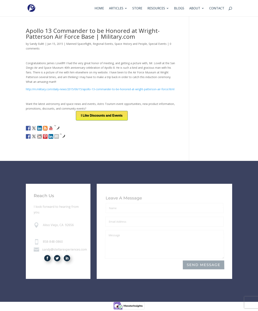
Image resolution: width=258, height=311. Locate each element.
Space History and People (131, 44)
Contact (216, 8)
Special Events (158, 44)
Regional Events (103, 44)
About (194, 8)
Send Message (203, 265)
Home (99, 8)
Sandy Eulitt (37, 44)
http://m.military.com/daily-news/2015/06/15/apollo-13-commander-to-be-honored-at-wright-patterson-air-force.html (100, 89)
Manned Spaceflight (78, 44)
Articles (116, 8)
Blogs (179, 8)
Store (137, 8)
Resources (156, 8)
